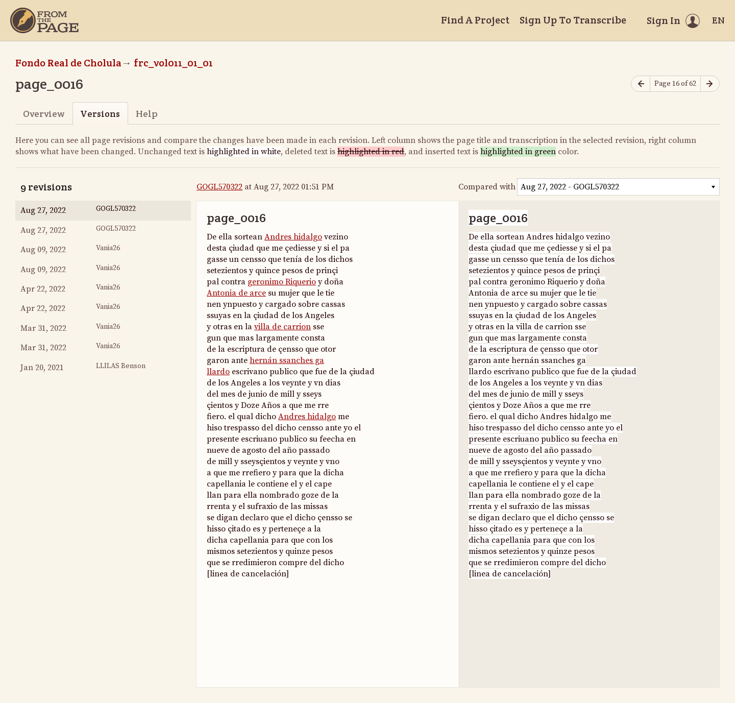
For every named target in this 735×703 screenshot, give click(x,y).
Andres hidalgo (293, 237)
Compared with (487, 187)
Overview (43, 113)
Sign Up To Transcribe (573, 20)
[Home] (44, 20)
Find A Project (475, 20)
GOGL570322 (219, 187)
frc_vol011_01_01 (173, 62)
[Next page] (710, 84)
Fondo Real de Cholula (68, 62)
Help (147, 113)
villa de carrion (282, 327)
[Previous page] (640, 84)
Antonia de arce (236, 293)
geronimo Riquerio (282, 282)
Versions (100, 113)
